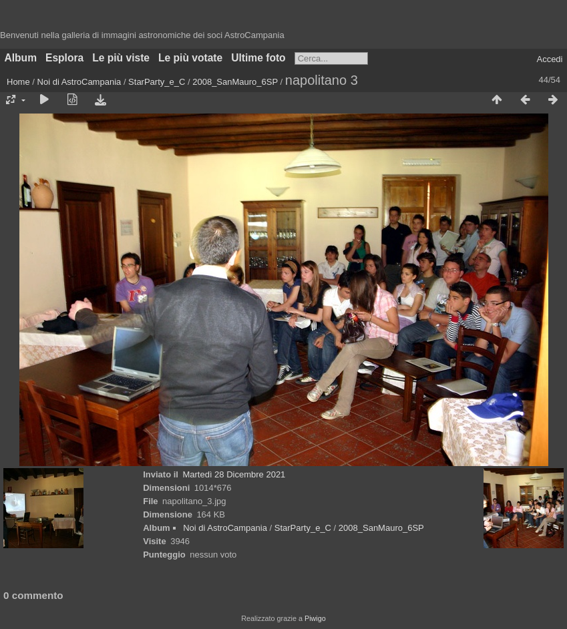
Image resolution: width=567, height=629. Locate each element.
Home (18, 82)
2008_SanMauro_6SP (235, 82)
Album (21, 57)
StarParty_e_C (156, 82)
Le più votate (190, 57)
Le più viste (121, 57)
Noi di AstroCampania (79, 82)
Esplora (64, 57)
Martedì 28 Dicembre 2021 (233, 474)
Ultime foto (258, 57)
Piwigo (315, 618)
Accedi (549, 59)
